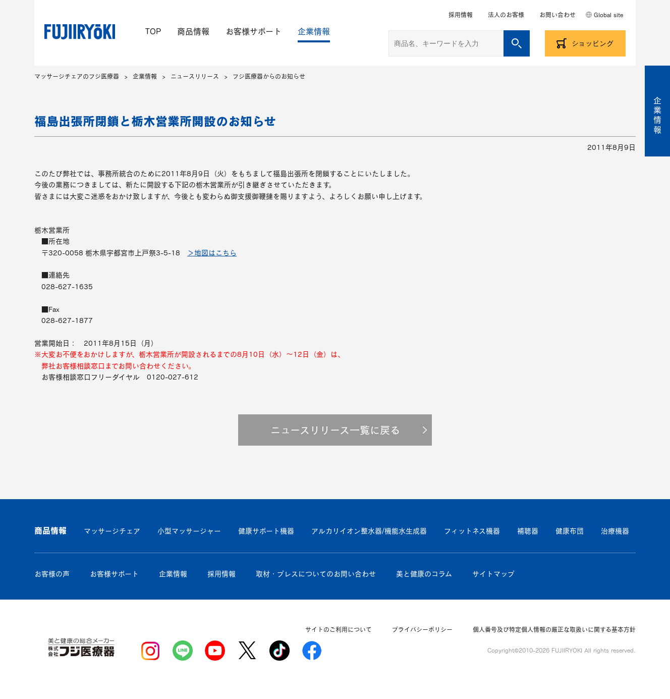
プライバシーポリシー (422, 629)
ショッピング (592, 43)
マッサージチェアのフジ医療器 (76, 76)
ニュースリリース (195, 76)
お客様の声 (52, 573)
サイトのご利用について (338, 629)
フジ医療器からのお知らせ (269, 76)
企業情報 (314, 31)
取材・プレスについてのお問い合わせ (316, 573)
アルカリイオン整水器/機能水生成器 (369, 530)
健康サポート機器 (266, 530)
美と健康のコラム (424, 573)
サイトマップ (493, 573)
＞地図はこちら (212, 252)
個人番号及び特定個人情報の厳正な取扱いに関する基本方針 (554, 629)
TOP (153, 31)
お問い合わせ (557, 15)
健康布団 (569, 530)
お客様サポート (254, 31)
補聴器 (527, 530)
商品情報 (193, 31)
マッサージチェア (112, 530)
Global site (608, 15)
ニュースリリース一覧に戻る (335, 430)
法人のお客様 (506, 15)
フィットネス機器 (472, 530)
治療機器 (615, 530)
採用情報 (461, 15)
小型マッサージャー (189, 530)
